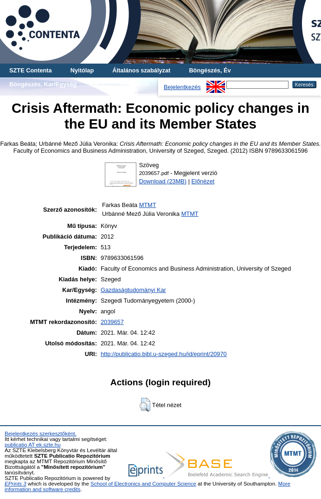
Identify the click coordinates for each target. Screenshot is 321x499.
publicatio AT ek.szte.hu (33, 444)
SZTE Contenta (30, 70)
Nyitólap (82, 70)
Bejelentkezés (182, 87)
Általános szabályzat (141, 70)
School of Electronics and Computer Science (143, 483)
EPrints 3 (15, 483)
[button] (145, 405)
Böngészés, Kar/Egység (43, 84)
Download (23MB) (162, 181)
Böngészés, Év (210, 70)
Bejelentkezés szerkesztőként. (41, 433)
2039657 (112, 321)
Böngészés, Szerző (122, 84)
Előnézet (203, 181)
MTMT (147, 204)
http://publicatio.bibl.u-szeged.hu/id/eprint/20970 (164, 353)
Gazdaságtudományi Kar (133, 289)
